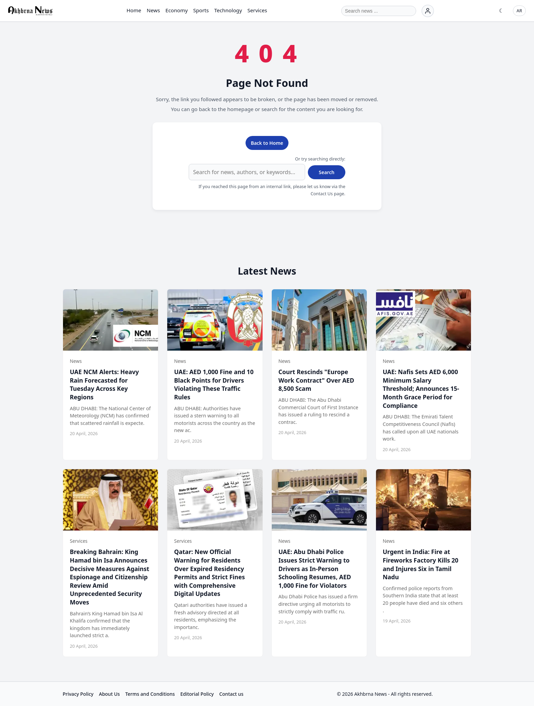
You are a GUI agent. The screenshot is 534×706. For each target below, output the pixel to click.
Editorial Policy (197, 694)
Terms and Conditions (150, 694)
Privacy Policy (78, 694)
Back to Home (267, 143)
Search (326, 172)
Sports (201, 10)
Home (133, 10)
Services (257, 10)
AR (519, 10)
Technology (228, 10)
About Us (109, 694)
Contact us (231, 694)
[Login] (428, 11)
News (153, 10)
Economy (177, 10)
